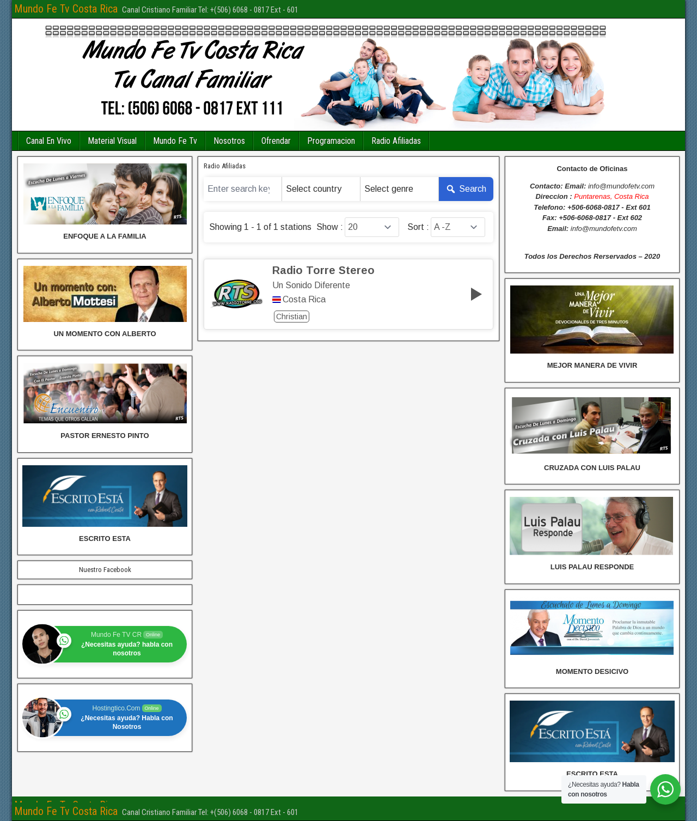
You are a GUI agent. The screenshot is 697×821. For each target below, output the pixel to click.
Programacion (331, 141)
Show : (329, 227)
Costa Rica (304, 299)
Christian (291, 316)
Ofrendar (276, 141)
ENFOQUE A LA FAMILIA (104, 236)
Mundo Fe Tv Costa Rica (66, 8)
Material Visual (112, 141)
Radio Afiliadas (396, 141)
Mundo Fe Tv (175, 141)
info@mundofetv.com (621, 186)
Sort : (418, 227)
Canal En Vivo (48, 141)
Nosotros (229, 141)
